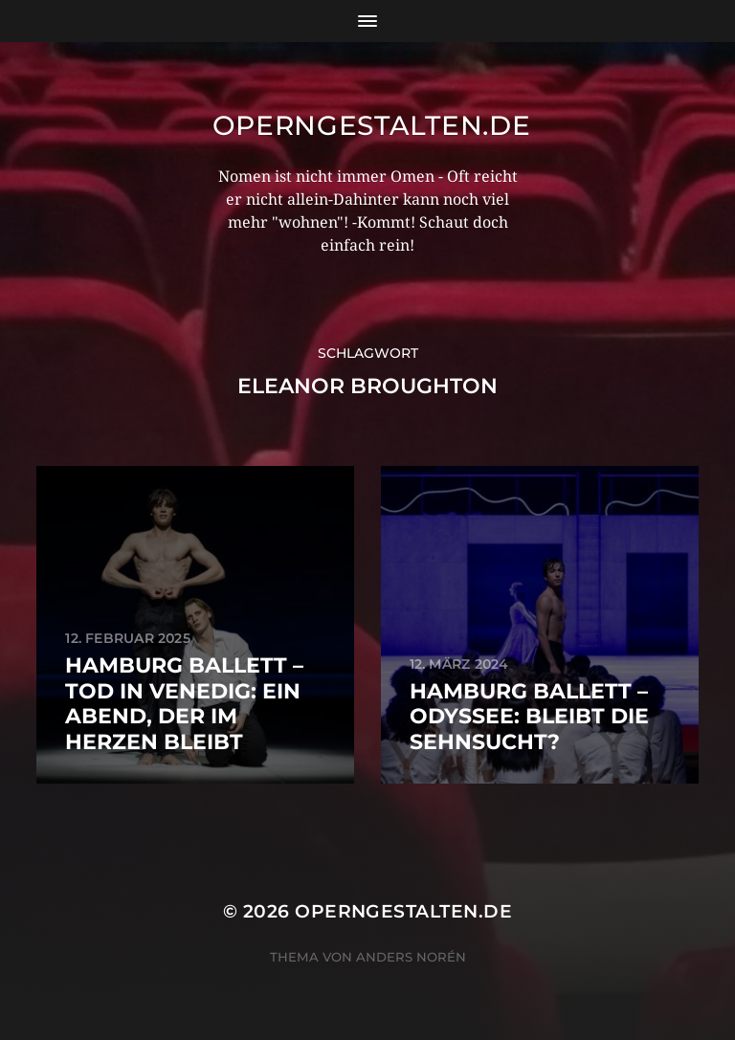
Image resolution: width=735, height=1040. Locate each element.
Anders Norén (411, 956)
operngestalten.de (371, 125)
